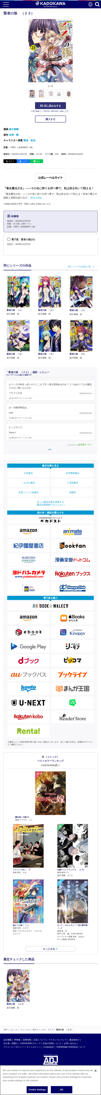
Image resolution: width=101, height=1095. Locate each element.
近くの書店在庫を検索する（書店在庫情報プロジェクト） (50, 503)
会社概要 (7, 1040)
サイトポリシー (33, 1047)
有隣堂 (72, 492)
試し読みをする (50, 105)
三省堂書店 (72, 482)
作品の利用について (52, 1043)
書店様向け (74, 1040)
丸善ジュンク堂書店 (28, 492)
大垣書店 (28, 473)
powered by (80, 445)
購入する (50, 119)
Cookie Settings (37, 1089)
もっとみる (49, 948)
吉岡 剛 (14, 134)
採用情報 (27, 1040)
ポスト (11, 161)
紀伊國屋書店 (72, 473)
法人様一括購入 (10, 1043)
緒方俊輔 (14, 129)
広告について (39, 1040)
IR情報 (17, 1040)
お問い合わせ (70, 1043)
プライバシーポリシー (13, 1047)
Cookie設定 (48, 1047)
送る (38, 161)
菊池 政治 (29, 140)
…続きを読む (35, 197)
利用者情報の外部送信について (71, 1047)
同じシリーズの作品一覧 (79, 266)
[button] (74, 95)
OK (61, 1089)
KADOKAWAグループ (30, 1043)
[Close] (95, 1071)
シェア (24, 161)
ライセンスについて (57, 1040)
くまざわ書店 (28, 482)
